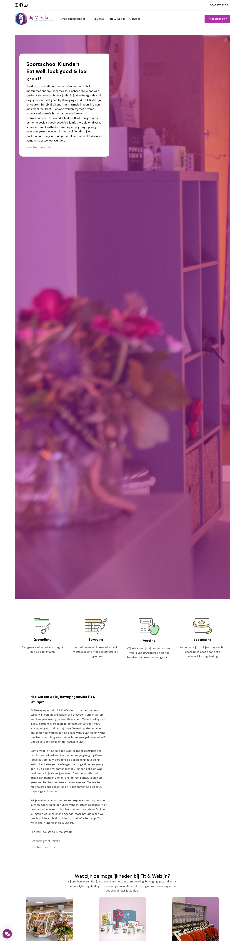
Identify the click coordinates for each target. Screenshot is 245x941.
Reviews (98, 19)
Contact (134, 19)
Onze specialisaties (74, 19)
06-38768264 (219, 5)
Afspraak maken (217, 18)
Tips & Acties (116, 19)
